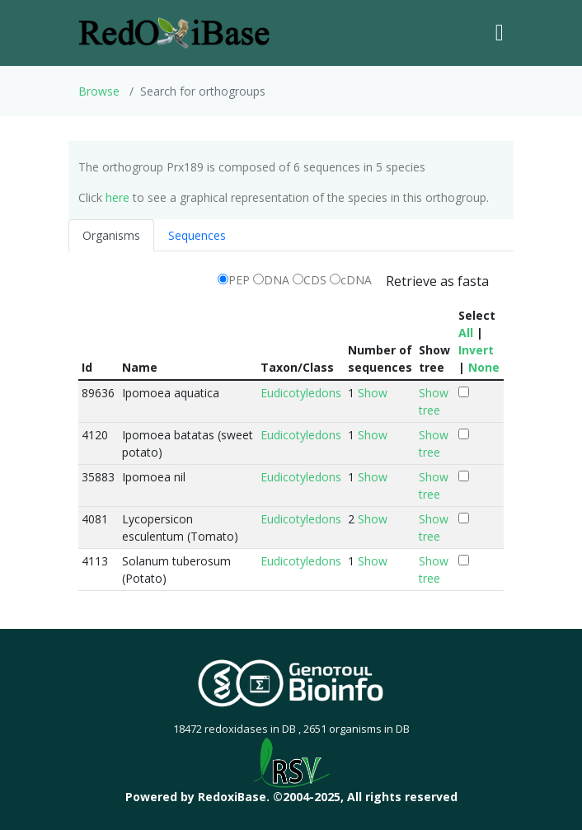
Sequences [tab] (197, 235)
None (484, 367)
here (117, 197)
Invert (476, 350)
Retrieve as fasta (437, 281)
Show (372, 393)
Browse (99, 91)
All (465, 332)
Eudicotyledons (300, 393)
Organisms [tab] (111, 235)
